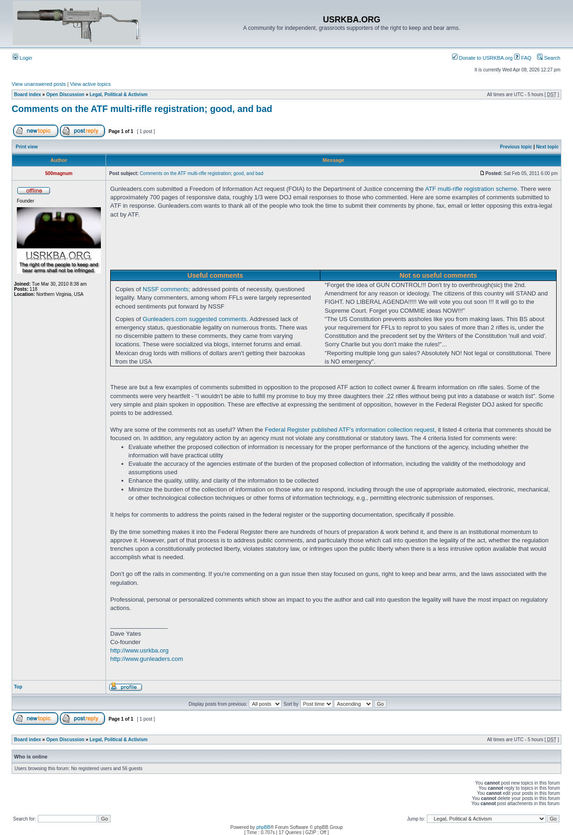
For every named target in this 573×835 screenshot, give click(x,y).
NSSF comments (166, 289)
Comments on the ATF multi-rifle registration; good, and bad (142, 109)
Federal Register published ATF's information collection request (350, 429)
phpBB (263, 827)
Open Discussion (65, 94)
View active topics (90, 84)
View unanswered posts (39, 84)
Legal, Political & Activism (119, 94)
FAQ (522, 58)
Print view (27, 146)
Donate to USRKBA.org (482, 58)
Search (548, 58)
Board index (27, 94)
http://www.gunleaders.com (146, 658)
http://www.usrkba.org (139, 650)
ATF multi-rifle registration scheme (471, 188)
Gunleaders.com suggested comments (195, 319)
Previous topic (516, 146)
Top (18, 686)
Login (22, 58)
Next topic (547, 146)
